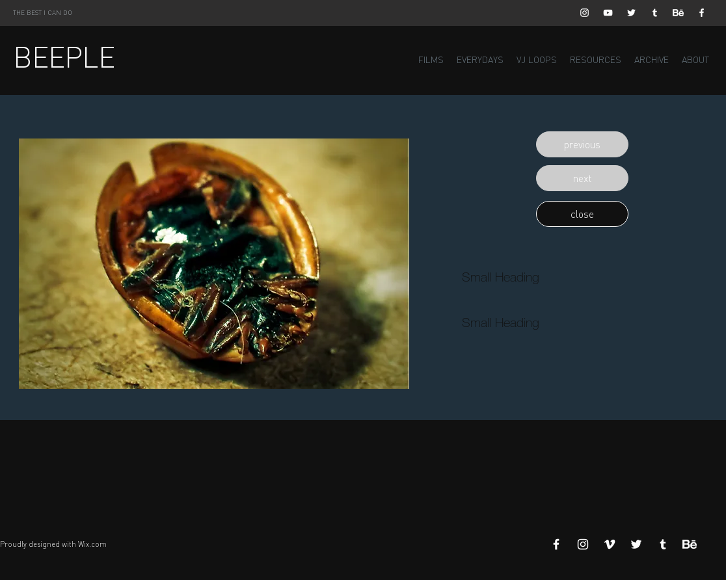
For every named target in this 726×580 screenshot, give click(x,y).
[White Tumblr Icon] (654, 12)
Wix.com (92, 544)
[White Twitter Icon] (631, 12)
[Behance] (678, 12)
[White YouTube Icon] (607, 12)
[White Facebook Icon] (701, 12)
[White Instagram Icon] (584, 12)
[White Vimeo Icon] (609, 544)
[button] (582, 144)
